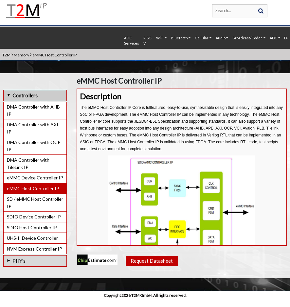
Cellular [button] (201, 38)
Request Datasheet (152, 261)
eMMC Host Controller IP (33, 188)
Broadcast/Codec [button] (247, 38)
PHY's (19, 261)
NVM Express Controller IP (34, 249)
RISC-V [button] (147, 41)
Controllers (25, 95)
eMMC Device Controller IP (35, 177)
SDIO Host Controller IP (32, 227)
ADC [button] (273, 38)
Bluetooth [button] (179, 38)
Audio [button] (221, 38)
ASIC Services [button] (131, 41)
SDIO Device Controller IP (34, 216)
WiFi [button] (160, 38)
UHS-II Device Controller (32, 238)
